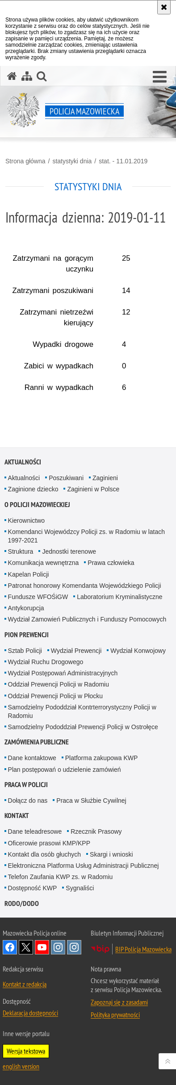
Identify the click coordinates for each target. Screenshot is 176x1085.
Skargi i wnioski (111, 854)
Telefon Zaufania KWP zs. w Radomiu (60, 876)
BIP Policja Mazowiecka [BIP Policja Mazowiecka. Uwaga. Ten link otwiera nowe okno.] (143, 949)
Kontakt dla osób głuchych (44, 854)
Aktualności (22, 462)
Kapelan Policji (28, 574)
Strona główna (25, 161)
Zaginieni (105, 477)
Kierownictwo (26, 520)
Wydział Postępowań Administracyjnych (63, 673)
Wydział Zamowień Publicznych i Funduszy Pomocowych (87, 619)
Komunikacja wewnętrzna (43, 562)
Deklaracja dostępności (30, 1012)
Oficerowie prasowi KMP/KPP (49, 843)
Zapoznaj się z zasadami (119, 1002)
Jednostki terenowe (69, 551)
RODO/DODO (21, 903)
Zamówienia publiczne (36, 742)
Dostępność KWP (32, 888)
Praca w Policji (26, 784)
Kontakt (16, 815)
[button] (160, 77)
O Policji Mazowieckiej (37, 504)
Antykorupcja (26, 608)
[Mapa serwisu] (26, 76)
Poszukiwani (66, 477)
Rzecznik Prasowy (96, 831)
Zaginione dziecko (33, 489)
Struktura (21, 551)
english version (21, 1066)
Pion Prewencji (26, 634)
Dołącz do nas (28, 800)
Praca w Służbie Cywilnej (91, 800)
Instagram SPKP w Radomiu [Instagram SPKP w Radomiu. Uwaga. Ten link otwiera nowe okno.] (74, 947)
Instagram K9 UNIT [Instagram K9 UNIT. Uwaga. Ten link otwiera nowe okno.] (58, 947)
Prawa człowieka (111, 562)
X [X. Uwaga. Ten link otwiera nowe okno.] (26, 947)
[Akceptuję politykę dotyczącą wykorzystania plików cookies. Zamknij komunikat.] (164, 7)
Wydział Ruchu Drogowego (46, 661)
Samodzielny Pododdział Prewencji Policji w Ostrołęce (83, 727)
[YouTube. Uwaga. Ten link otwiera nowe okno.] (42, 947)
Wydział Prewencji (76, 650)
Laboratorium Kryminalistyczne (119, 596)
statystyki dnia (72, 161)
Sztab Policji (25, 650)
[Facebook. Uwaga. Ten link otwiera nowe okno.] (10, 947)
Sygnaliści (80, 888)
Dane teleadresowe (35, 831)
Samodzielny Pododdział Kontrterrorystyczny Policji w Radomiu (82, 711)
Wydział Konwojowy (138, 650)
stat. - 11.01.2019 (123, 161)
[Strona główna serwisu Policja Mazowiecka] (12, 76)
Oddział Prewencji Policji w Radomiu (58, 684)
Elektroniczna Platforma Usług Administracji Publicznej (83, 865)
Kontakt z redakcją (24, 984)
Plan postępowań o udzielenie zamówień (64, 769)
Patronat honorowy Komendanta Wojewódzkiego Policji (84, 585)
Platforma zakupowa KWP (101, 757)
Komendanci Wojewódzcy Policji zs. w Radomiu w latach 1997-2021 (86, 536)
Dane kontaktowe (32, 757)
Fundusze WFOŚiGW (38, 596)
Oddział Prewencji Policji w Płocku (55, 696)
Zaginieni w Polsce (93, 489)
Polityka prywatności (115, 1014)
